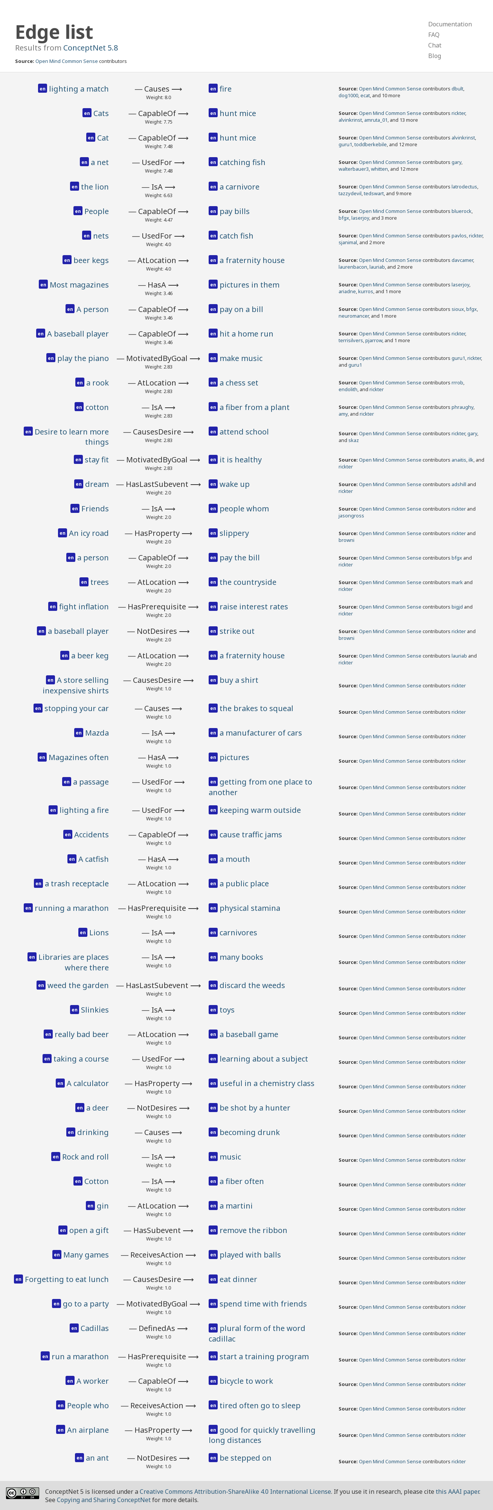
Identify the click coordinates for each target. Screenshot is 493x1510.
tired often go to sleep (260, 1405)
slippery (234, 533)
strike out (237, 631)
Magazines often (79, 757)
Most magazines (79, 285)
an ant (97, 1458)
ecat (365, 95)
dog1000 (348, 95)
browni (346, 540)
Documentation (450, 24)
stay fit (97, 459)
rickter (458, 113)
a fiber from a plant (255, 407)
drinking (93, 1132)
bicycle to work (246, 1381)
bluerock (462, 211)
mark (457, 582)
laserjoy (360, 217)
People (96, 211)
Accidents (91, 834)
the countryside (248, 582)
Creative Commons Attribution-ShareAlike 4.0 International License (235, 1491)
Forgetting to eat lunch (67, 1279)
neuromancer (354, 315)
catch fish (236, 236)
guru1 (345, 144)
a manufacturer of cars (261, 733)
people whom (244, 508)
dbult (457, 88)
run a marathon (80, 1356)
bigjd (457, 606)
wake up (235, 484)
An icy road (89, 533)
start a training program (264, 1356)
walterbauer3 (354, 168)
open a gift (89, 1230)
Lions (99, 932)
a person (93, 557)
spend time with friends (263, 1304)
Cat (103, 138)
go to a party (86, 1304)
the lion (95, 187)
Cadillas (95, 1328)
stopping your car (76, 708)
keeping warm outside (260, 810)
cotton (97, 407)
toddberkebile (370, 144)
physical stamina (250, 908)
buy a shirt (239, 680)
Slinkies (95, 1010)
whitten (379, 168)
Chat (434, 45)
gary (456, 162)
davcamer (462, 260)
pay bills (235, 211)
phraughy (462, 407)
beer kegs (91, 260)
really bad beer (82, 1034)
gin (103, 1206)
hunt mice (238, 113)
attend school (244, 432)
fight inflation (84, 606)
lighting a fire (84, 810)
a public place (244, 883)
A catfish (93, 859)
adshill (459, 484)
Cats (101, 113)
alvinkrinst (350, 119)
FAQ (434, 35)
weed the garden (78, 985)
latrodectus (464, 186)
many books (241, 957)
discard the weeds (252, 985)
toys (227, 1010)
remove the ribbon (253, 1230)
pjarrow (373, 340)
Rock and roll (85, 1157)
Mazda (97, 733)
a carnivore (239, 187)
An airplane (88, 1430)
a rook (97, 383)
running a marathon (72, 908)
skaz (353, 440)
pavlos (459, 235)
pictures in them (249, 285)
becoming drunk (250, 1132)
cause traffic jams (251, 834)
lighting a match (79, 89)
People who (88, 1405)
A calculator (88, 1083)
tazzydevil (350, 193)
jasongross (351, 515)
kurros (365, 291)
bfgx (344, 217)
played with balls (250, 1255)
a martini (236, 1206)
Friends (95, 508)
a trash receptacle (77, 883)
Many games (86, 1255)
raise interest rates (254, 606)
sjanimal (348, 242)
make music (241, 358)
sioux (458, 309)
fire (226, 89)
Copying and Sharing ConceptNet (104, 1500)
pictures (234, 757)
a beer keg (90, 655)
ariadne (347, 291)
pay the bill (240, 557)
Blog (434, 56)
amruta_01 (376, 119)
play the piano (83, 358)
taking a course (81, 1059)
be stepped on (246, 1458)
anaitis (459, 459)
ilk (471, 459)
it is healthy (241, 459)
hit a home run (246, 334)
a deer (97, 1108)
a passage (91, 782)
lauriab (377, 266)
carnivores (238, 932)
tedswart (374, 193)
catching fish (243, 162)
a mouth (235, 859)
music (230, 1157)
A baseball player (78, 334)
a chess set (239, 383)
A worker (92, 1381)
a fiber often (242, 1181)
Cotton (96, 1181)
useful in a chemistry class (267, 1083)
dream (97, 484)
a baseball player (78, 631)
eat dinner (238, 1279)
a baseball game (249, 1034)
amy (343, 413)
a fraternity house (252, 260)
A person (92, 309)
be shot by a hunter (255, 1108)
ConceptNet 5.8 (90, 48)
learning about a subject (264, 1059)
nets (101, 236)
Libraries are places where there (73, 962)
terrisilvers (351, 340)
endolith (348, 389)
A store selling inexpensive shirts (76, 685)
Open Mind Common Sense (66, 61)
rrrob (457, 382)
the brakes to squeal (256, 708)
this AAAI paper (457, 1491)
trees (99, 582)
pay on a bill (241, 309)
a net (100, 162)
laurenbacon (353, 266)
